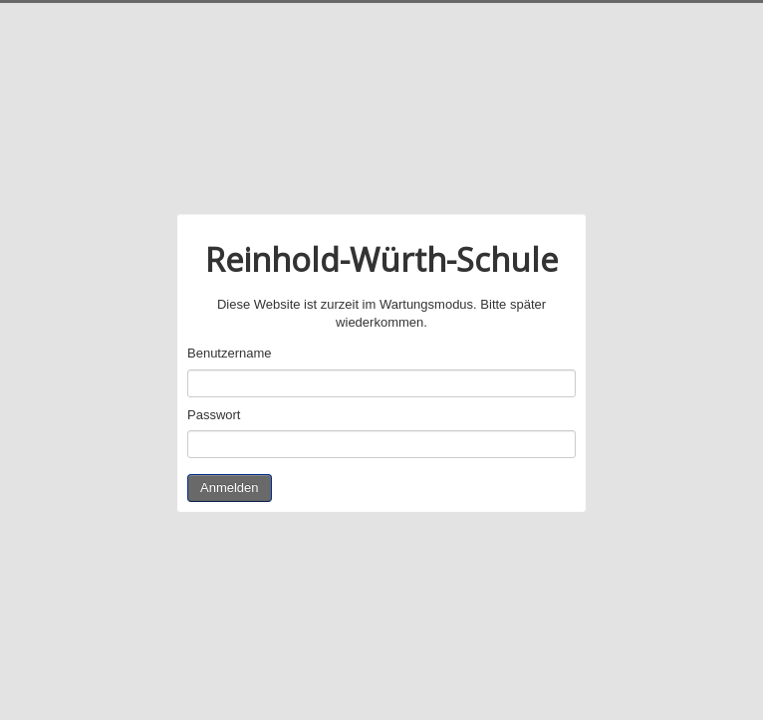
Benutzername (229, 353)
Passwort (213, 414)
